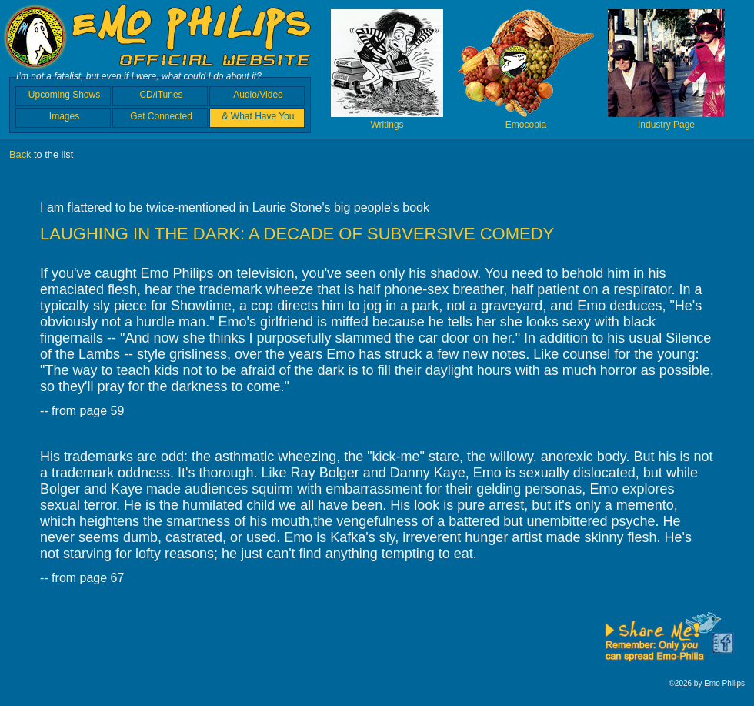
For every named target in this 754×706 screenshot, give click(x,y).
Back (20, 154)
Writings (387, 119)
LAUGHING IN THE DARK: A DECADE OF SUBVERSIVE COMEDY (297, 233)
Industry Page (666, 119)
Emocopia (526, 119)
